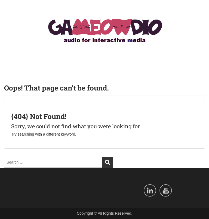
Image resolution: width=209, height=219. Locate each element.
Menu (10, 9)
